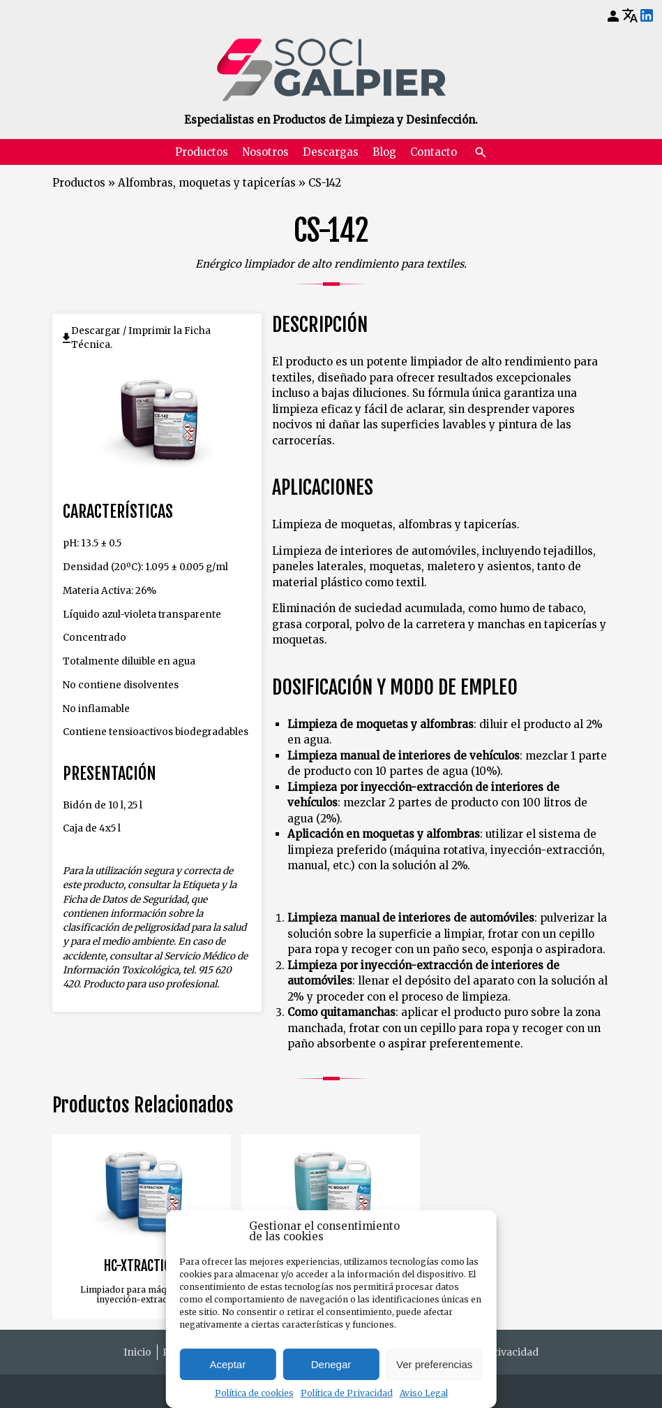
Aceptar (227, 1364)
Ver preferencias (434, 1364)
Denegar (331, 1364)
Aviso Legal (424, 1393)
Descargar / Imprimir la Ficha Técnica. (141, 338)
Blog (384, 152)
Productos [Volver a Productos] (78, 182)
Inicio (137, 1352)
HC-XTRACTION (141, 1266)
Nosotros (265, 152)
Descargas (331, 152)
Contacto (433, 152)
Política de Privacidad (347, 1393)
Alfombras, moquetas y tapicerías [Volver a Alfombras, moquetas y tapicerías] (207, 182)
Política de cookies (254, 1393)
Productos (201, 152)
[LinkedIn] (646, 16)
